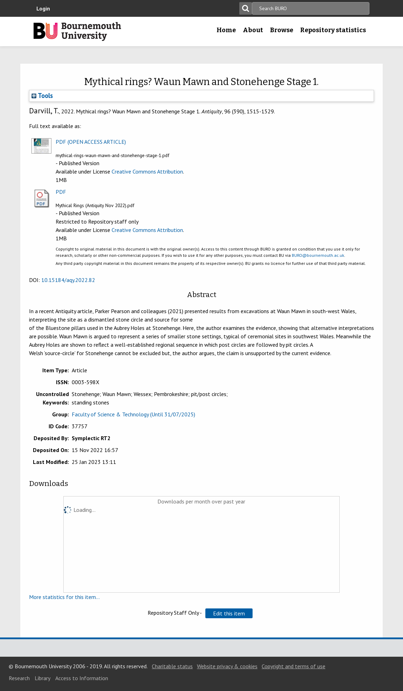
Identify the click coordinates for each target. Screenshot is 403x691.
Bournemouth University (77, 31)
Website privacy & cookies (227, 666)
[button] (229, 613)
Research (19, 678)
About (253, 30)
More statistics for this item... (64, 596)
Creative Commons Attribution (147, 171)
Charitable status (172, 666)
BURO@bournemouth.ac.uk (318, 255)
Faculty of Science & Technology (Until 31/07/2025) (133, 414)
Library (42, 678)
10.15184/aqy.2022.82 (68, 279)
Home (226, 30)
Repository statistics (333, 30)
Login (43, 8)
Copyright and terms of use (293, 666)
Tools (42, 95)
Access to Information (81, 678)
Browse (281, 30)
